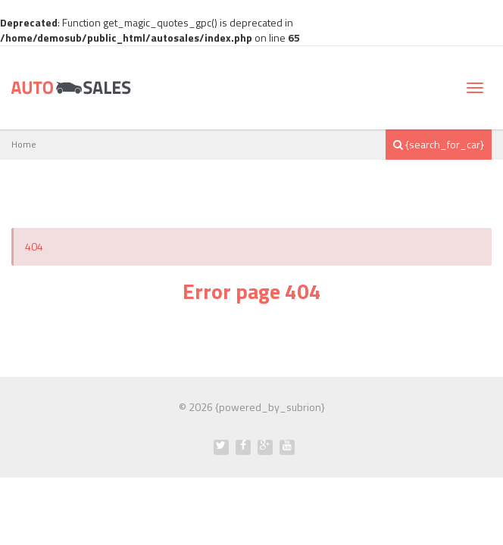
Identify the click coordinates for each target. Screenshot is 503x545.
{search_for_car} (438, 144)
